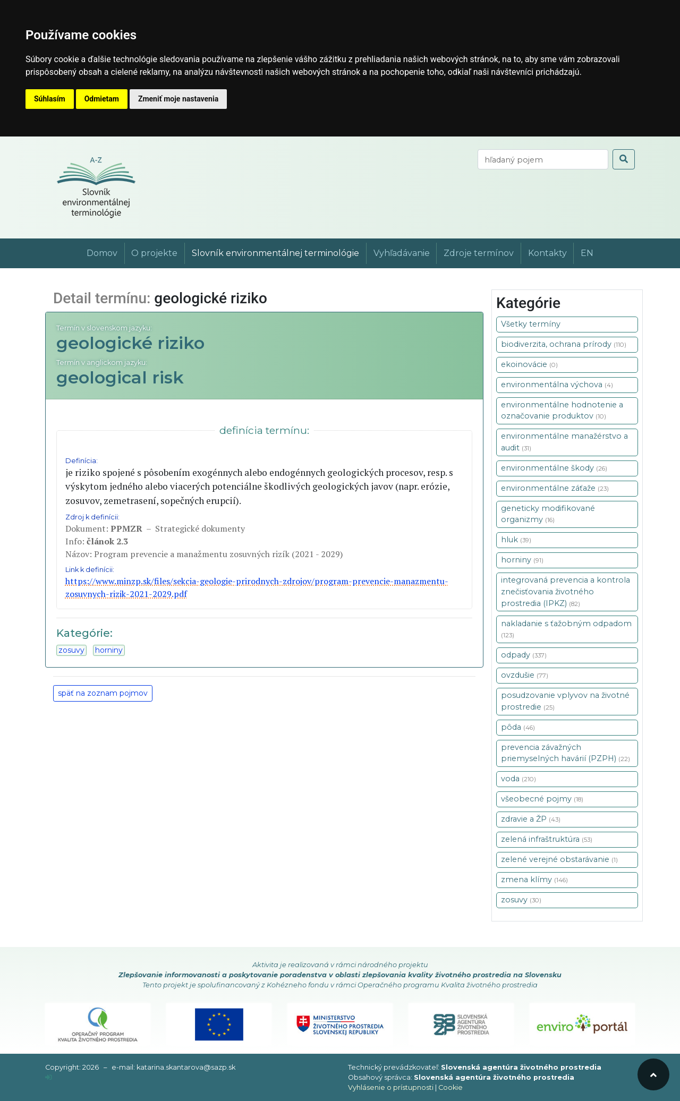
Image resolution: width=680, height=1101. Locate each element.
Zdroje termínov (479, 253)
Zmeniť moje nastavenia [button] (178, 99)
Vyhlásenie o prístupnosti (391, 1087)
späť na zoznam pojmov (103, 693)
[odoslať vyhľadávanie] (624, 159)
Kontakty (547, 253)
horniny (109, 650)
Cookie (450, 1087)
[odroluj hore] (653, 1074)
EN (587, 253)
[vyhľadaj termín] (543, 159)
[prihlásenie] (48, 1077)
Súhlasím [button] (49, 99)
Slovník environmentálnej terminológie (275, 253)
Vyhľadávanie (401, 253)
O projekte (154, 253)
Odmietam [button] (101, 99)
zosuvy (71, 650)
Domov (102, 253)
